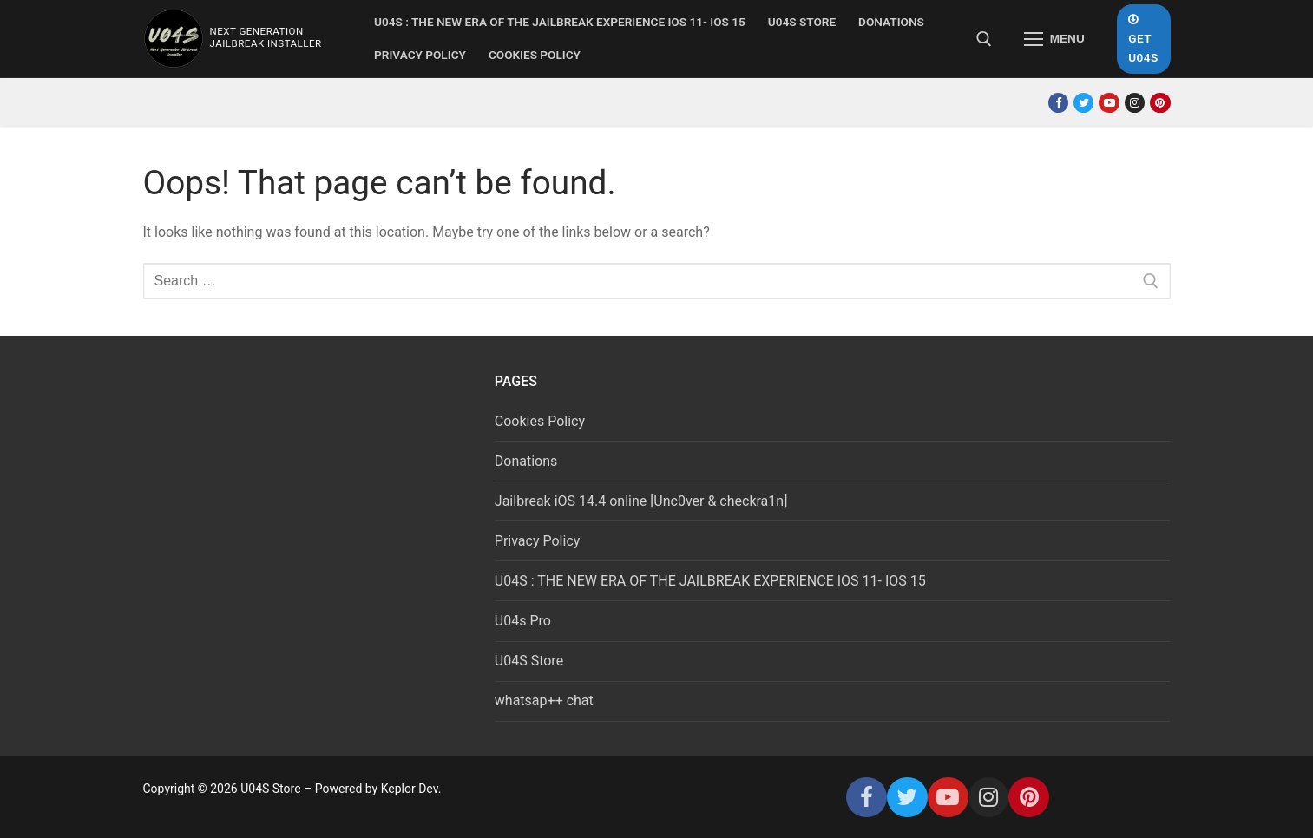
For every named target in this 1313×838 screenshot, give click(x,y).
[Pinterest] (1160, 103)
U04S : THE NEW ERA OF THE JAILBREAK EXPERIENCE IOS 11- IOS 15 (710, 581)
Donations (526, 461)
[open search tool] (984, 39)
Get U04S (1143, 39)
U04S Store (529, 660)
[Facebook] (1058, 103)
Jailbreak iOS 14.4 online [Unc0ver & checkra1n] (641, 501)
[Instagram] (1135, 103)
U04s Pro (523, 620)
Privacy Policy (538, 541)
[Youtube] (1109, 103)
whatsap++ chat (544, 700)
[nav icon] (1054, 39)
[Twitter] (1083, 103)
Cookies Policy (540, 421)
